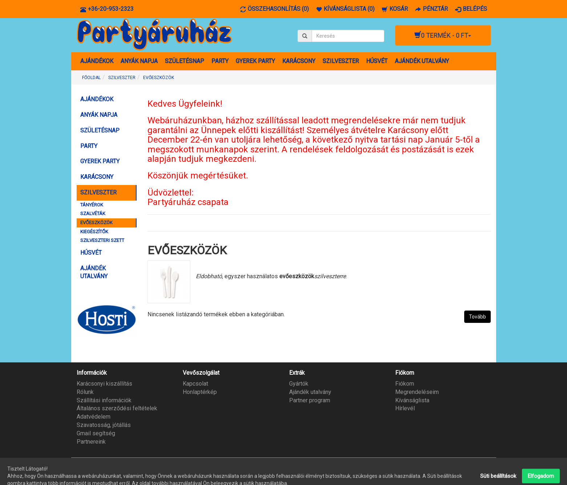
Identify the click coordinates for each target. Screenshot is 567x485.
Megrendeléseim (417, 392)
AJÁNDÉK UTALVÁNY (422, 61)
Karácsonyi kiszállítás (104, 383)
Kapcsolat (195, 383)
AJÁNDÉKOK (96, 61)
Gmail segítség (96, 433)
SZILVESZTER (341, 61)
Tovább (477, 317)
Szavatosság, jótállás (104, 425)
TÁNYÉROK (91, 204)
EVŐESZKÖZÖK (158, 77)
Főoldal (91, 77)
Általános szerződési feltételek (117, 408)
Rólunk (85, 392)
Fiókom (404, 383)
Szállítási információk (104, 400)
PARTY (219, 61)
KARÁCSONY (298, 61)
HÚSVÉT (377, 61)
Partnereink (91, 441)
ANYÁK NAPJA (139, 61)
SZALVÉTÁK (92, 213)
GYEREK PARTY (255, 61)
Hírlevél (405, 408)
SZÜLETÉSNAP (184, 61)
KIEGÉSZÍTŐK (94, 231)
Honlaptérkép (200, 392)
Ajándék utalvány (310, 392)
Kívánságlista (412, 400)
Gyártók (298, 383)
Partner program (309, 400)
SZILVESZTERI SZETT (102, 240)
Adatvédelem (93, 416)
